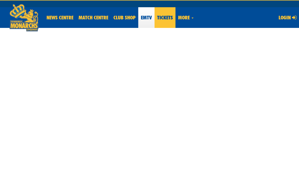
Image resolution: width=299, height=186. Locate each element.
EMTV (146, 17)
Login (287, 17)
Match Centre (93, 17)
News (60, 17)
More (186, 17)
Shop (124, 17)
